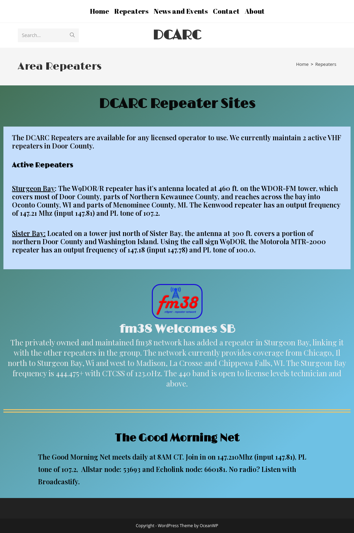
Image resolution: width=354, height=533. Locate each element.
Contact (226, 11)
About (255, 11)
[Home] (302, 64)
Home (99, 11)
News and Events (181, 11)
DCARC (177, 35)
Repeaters (131, 11)
